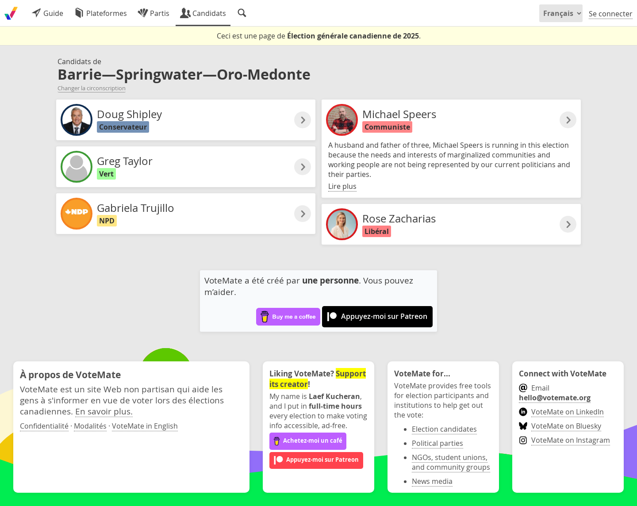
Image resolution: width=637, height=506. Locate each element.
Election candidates (444, 429)
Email (555, 392)
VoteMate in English (145, 426)
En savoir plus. (104, 411)
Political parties (437, 443)
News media (432, 481)
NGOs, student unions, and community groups (451, 462)
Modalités (90, 426)
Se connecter (611, 14)
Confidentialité (44, 426)
